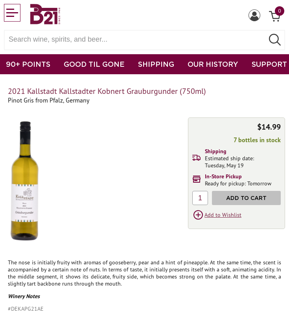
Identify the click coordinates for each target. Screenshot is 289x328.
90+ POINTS (28, 64)
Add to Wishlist (222, 214)
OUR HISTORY (213, 64)
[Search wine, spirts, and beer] (137, 39)
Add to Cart (246, 198)
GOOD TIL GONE (94, 64)
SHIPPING (156, 64)
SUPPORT (269, 64)
